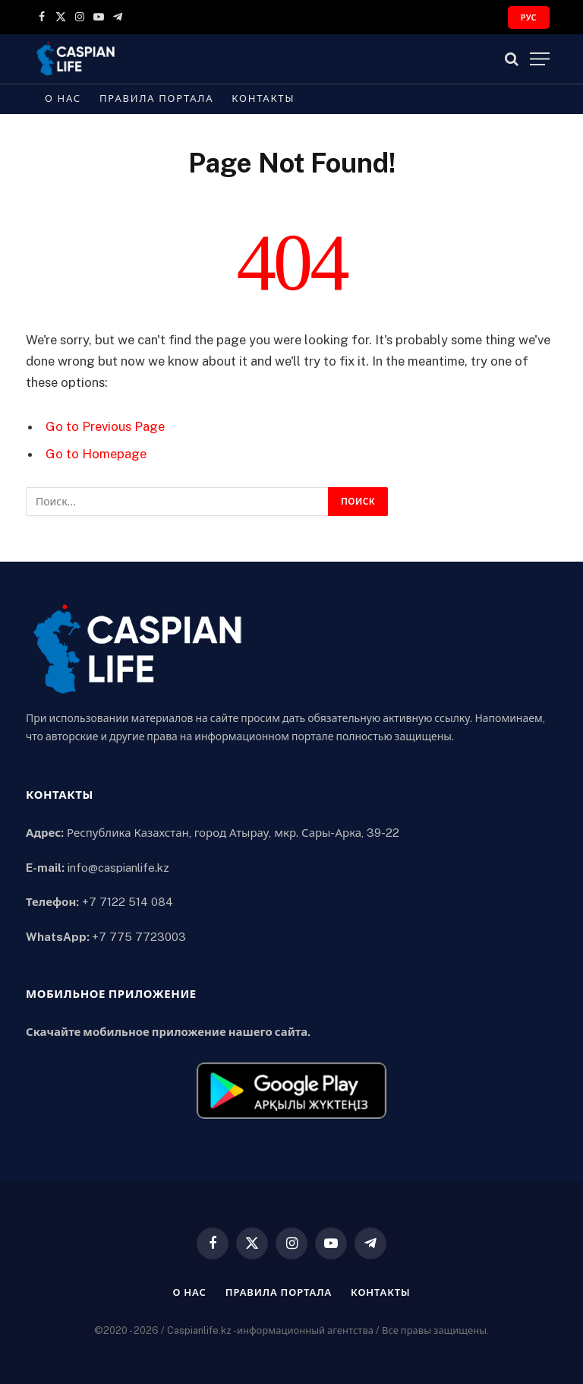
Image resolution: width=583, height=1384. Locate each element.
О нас (63, 98)
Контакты (263, 98)
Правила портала (156, 98)
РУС (529, 17)
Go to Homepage (96, 453)
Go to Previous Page (105, 426)
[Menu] (540, 59)
